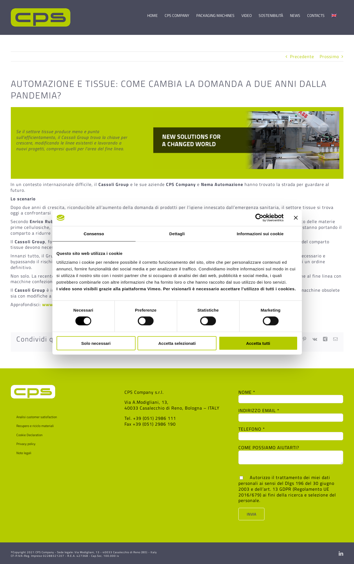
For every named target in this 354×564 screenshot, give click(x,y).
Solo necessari (96, 343)
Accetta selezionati (177, 343)
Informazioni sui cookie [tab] (260, 233)
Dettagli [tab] (177, 233)
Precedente (302, 56)
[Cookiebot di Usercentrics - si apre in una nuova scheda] (259, 218)
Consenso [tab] (94, 233)
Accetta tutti (258, 343)
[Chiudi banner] (296, 218)
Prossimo (329, 56)
